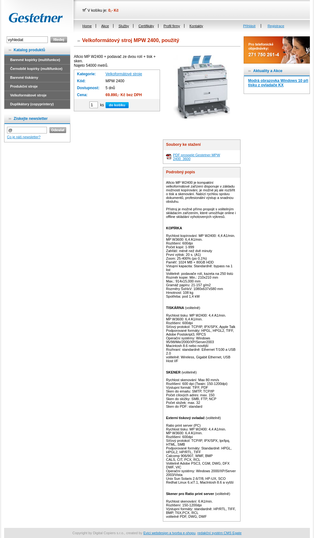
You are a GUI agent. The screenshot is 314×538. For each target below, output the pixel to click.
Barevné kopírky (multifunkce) (35, 60)
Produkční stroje (24, 86)
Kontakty (196, 26)
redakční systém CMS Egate (219, 533)
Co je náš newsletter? (24, 137)
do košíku (117, 105)
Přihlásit (249, 26)
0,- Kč (113, 10)
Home (87, 26)
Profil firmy (171, 26)
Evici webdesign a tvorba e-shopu (169, 533)
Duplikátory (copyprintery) (32, 104)
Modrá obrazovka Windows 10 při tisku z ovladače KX (278, 82)
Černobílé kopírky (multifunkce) (36, 69)
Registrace (275, 26)
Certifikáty (146, 26)
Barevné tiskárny (24, 77)
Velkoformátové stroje (28, 95)
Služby (124, 26)
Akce (105, 26)
